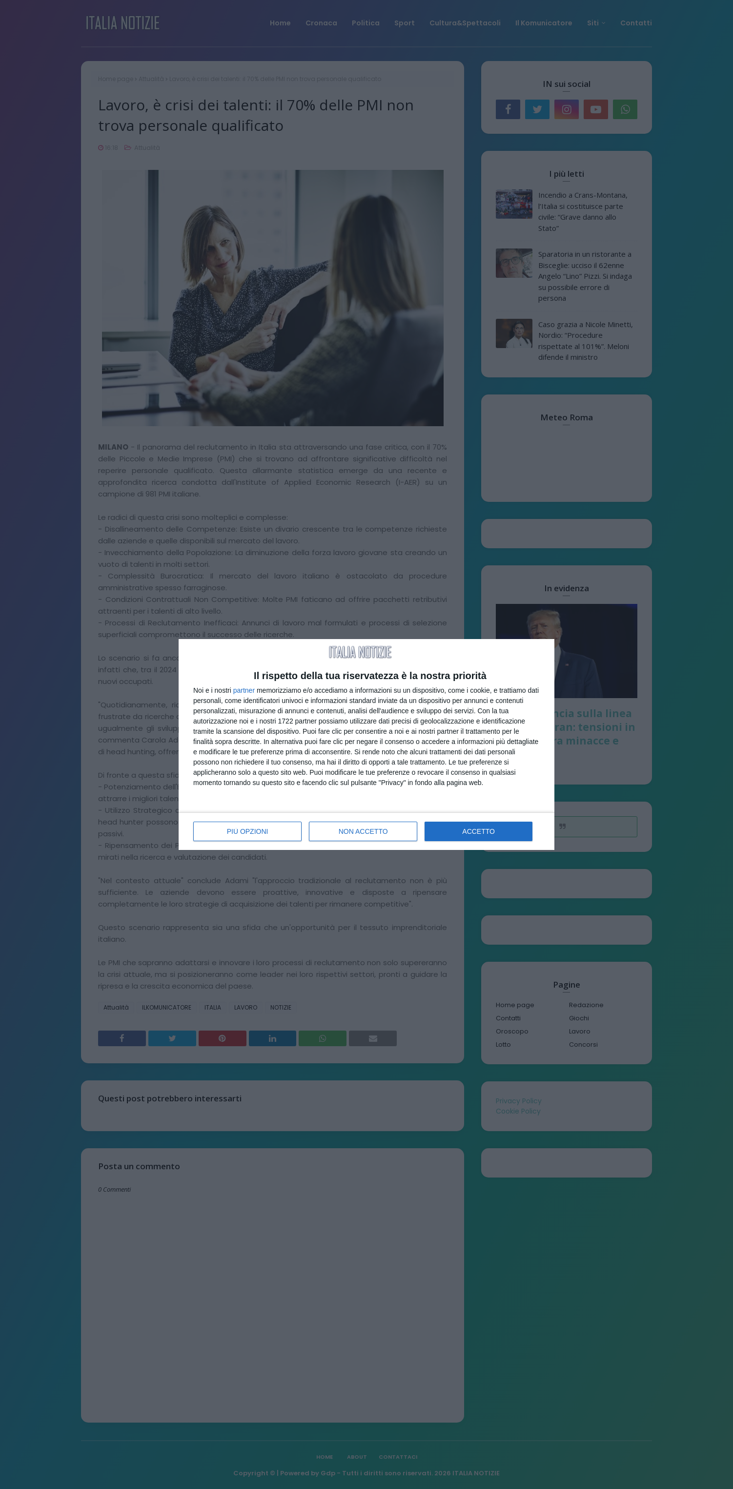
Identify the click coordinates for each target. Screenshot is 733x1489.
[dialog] (366, 744)
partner (244, 690)
